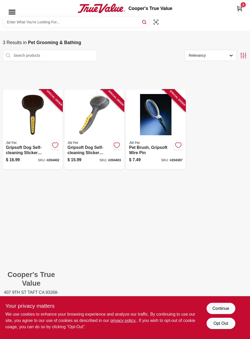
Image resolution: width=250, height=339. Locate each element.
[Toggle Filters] (243, 56)
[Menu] (12, 12)
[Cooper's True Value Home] (101, 8)
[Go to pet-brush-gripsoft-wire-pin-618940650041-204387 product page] (156, 130)
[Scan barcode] (156, 22)
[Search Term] (76, 22)
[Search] (144, 21)
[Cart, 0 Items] (239, 8)
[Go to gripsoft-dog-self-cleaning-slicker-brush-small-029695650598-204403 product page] (94, 130)
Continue (220, 308)
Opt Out (220, 323)
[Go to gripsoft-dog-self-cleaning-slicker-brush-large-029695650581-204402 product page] (33, 130)
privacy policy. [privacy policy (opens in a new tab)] (123, 320)
